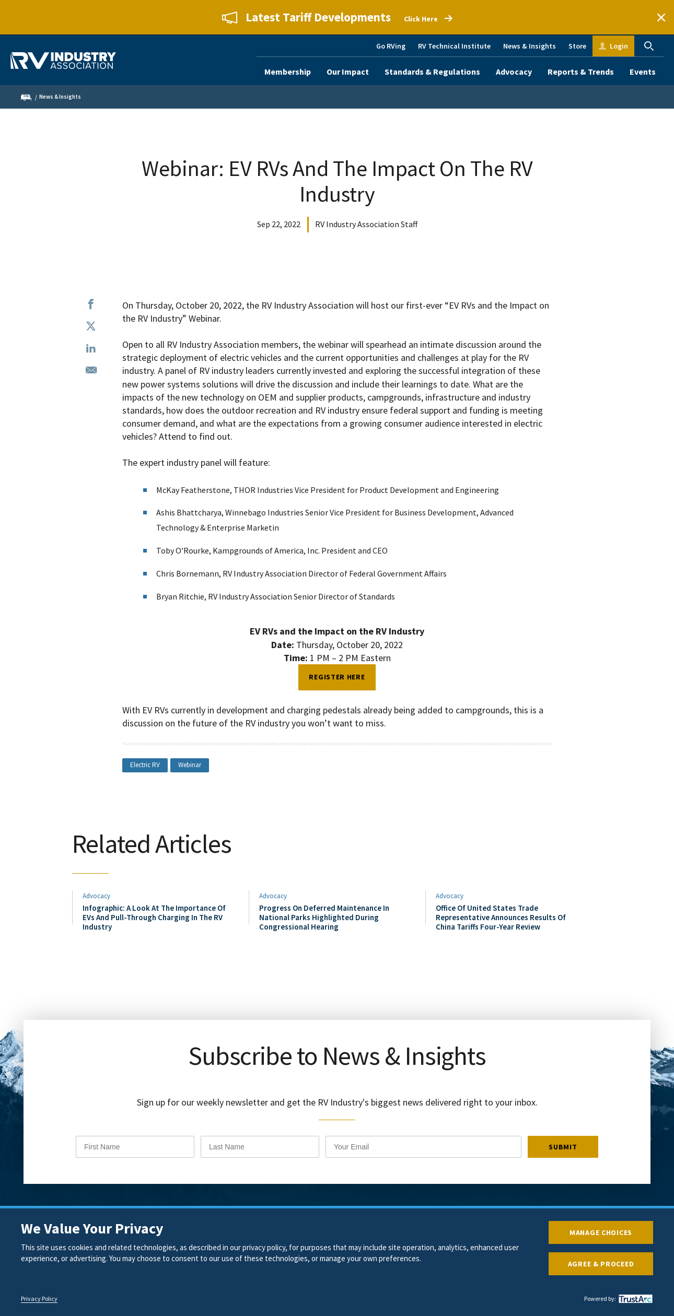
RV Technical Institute (454, 46)
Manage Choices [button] (601, 1232)
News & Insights (529, 46)
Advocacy (514, 71)
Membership (287, 71)
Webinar (189, 764)
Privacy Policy (39, 1299)
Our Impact (348, 71)
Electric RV (145, 764)
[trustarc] (634, 1299)
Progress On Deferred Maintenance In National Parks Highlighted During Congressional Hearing (324, 917)
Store (577, 46)
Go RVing (390, 46)
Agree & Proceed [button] (601, 1263)
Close (660, 17)
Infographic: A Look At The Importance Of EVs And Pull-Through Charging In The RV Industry (154, 917)
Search (649, 46)
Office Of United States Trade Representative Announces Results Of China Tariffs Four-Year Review (501, 917)
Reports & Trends (581, 71)
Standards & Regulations (432, 71)
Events (643, 71)
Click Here (421, 19)
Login (619, 46)
